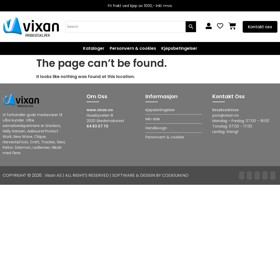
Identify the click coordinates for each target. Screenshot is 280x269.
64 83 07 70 (97, 126)
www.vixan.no (100, 109)
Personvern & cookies (133, 48)
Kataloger (93, 48)
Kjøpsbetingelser (179, 48)
